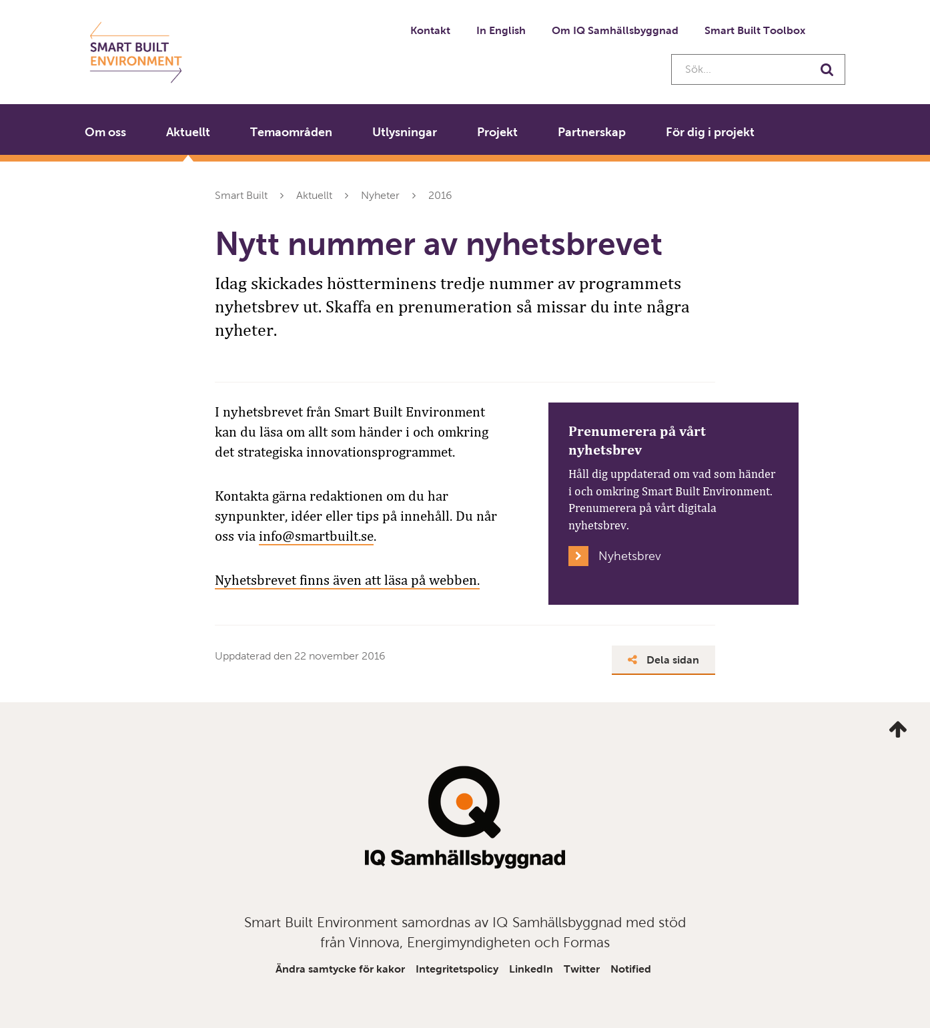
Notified (630, 969)
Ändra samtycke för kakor (340, 969)
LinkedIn (531, 969)
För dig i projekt (710, 132)
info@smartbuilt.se (316, 536)
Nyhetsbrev (629, 556)
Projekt (497, 132)
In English (501, 30)
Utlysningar (404, 132)
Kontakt (430, 30)
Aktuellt (188, 132)
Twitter (582, 969)
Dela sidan (663, 660)
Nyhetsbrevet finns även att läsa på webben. (347, 580)
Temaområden (291, 132)
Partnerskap (592, 132)
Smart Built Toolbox (755, 30)
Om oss (105, 132)
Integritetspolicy (457, 969)
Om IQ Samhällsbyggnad (615, 30)
